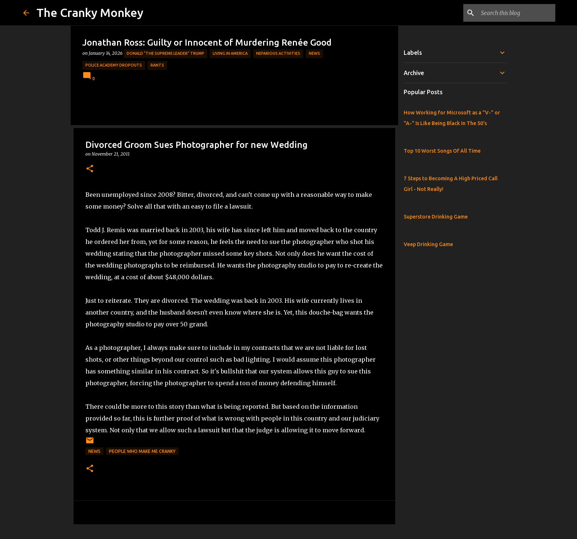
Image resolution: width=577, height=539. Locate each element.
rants (157, 65)
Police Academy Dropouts (113, 65)
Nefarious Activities (278, 53)
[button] (89, 169)
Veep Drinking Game (428, 244)
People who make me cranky (142, 451)
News (314, 53)
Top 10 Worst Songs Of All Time (442, 151)
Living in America (230, 53)
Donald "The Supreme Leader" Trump (165, 53)
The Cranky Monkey (90, 12)
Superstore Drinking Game (436, 217)
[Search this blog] (516, 13)
